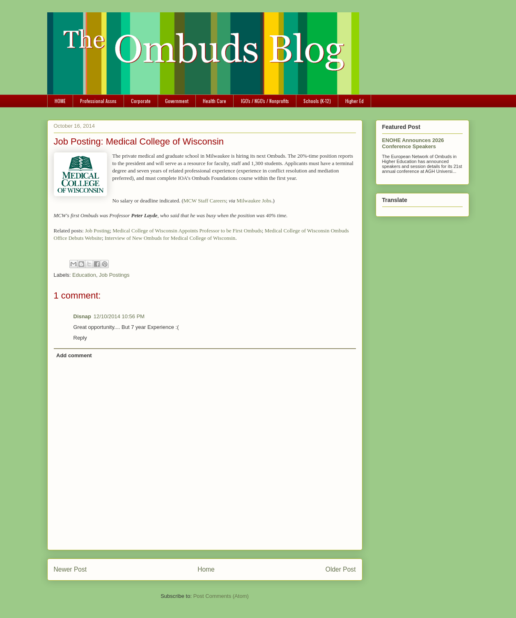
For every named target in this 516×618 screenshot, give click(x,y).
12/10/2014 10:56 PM (119, 316)
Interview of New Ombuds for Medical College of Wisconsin (170, 238)
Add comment (74, 355)
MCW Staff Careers (204, 201)
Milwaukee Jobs (253, 201)
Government (176, 100)
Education (84, 275)
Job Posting (97, 230)
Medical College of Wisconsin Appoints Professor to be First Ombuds (187, 230)
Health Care (214, 100)
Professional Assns (98, 100)
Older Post (341, 569)
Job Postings (114, 275)
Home (206, 569)
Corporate (141, 100)
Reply (80, 338)
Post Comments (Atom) (221, 596)
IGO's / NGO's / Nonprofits (265, 100)
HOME (60, 100)
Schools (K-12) (317, 100)
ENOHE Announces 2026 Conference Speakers (413, 143)
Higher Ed (354, 100)
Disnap (82, 316)
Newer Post (70, 569)
